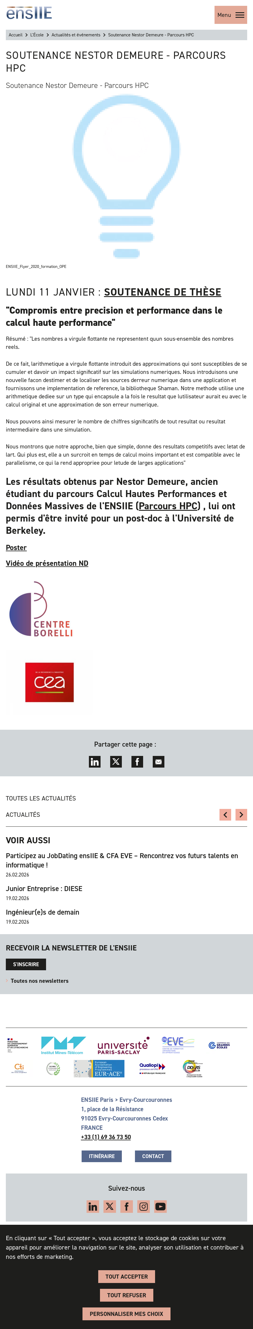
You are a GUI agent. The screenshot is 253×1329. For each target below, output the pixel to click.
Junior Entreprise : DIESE (44, 888)
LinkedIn (95, 762)
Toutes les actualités (41, 798)
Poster (16, 547)
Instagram (143, 1206)
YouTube (160, 1206)
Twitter (116, 762)
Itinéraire (102, 1156)
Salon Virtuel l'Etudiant (225, 815)
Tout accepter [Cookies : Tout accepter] (127, 1276)
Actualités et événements (76, 35)
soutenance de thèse (163, 292)
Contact (153, 1156)
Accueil (15, 35)
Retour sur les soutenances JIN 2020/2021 (241, 815)
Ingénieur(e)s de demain (42, 912)
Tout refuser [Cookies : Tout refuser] (126, 1295)
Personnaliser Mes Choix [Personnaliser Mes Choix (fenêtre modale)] (126, 1314)
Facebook (137, 762)
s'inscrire (26, 964)
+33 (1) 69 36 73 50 (106, 1137)
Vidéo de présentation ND (47, 563)
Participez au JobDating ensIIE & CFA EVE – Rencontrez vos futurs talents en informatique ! (122, 860)
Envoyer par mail (158, 762)
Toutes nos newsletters (39, 981)
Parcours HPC (168, 505)
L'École (37, 35)
